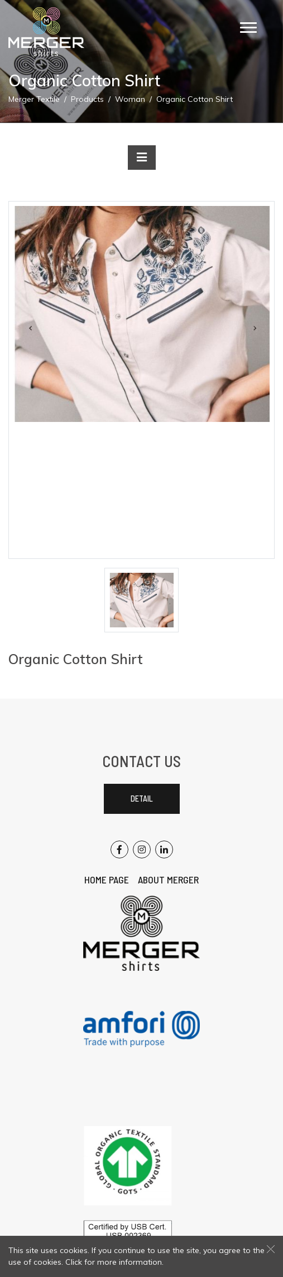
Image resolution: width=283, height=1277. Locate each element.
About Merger (168, 879)
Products (87, 99)
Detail (142, 798)
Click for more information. (114, 1262)
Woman (130, 99)
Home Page (106, 879)
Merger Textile (34, 99)
